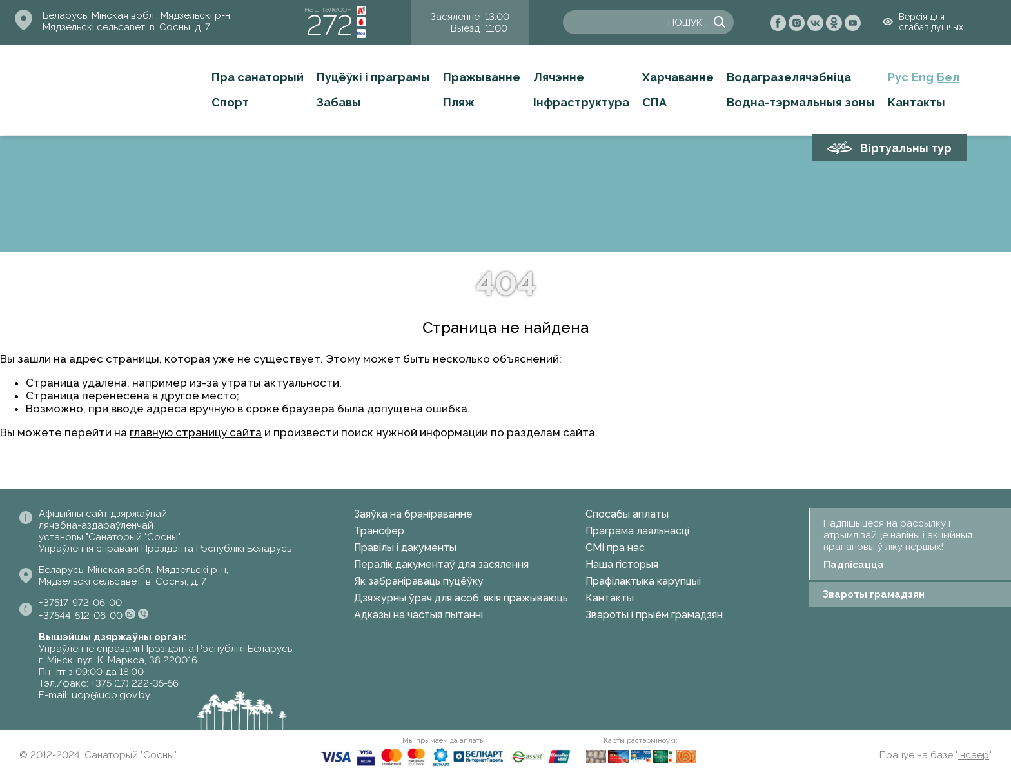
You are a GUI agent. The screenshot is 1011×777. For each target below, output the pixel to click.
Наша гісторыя (621, 564)
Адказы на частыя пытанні (418, 615)
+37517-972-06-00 (80, 603)
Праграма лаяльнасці (637, 531)
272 (329, 25)
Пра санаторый (257, 77)
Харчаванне (678, 77)
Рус (898, 77)
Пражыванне (481, 77)
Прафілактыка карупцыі (643, 581)
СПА (654, 102)
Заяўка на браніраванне (413, 514)
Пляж (459, 102)
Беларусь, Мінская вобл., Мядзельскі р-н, (137, 15)
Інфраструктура (581, 102)
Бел (948, 77)
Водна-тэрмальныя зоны (801, 102)
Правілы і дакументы (405, 547)
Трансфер (379, 531)
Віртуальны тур (906, 148)
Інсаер (973, 755)
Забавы (339, 102)
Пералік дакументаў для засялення (441, 564)
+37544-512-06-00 (81, 615)
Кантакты (916, 102)
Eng (923, 77)
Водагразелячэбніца (789, 77)
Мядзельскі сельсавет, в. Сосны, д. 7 (126, 27)
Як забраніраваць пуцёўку (419, 581)
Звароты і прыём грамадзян (654, 615)
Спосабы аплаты (627, 514)
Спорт (230, 102)
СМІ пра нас (615, 547)
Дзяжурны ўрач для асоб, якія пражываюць (461, 598)
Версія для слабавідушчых (931, 22)
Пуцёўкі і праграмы (373, 77)
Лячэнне (558, 77)
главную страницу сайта (196, 432)
